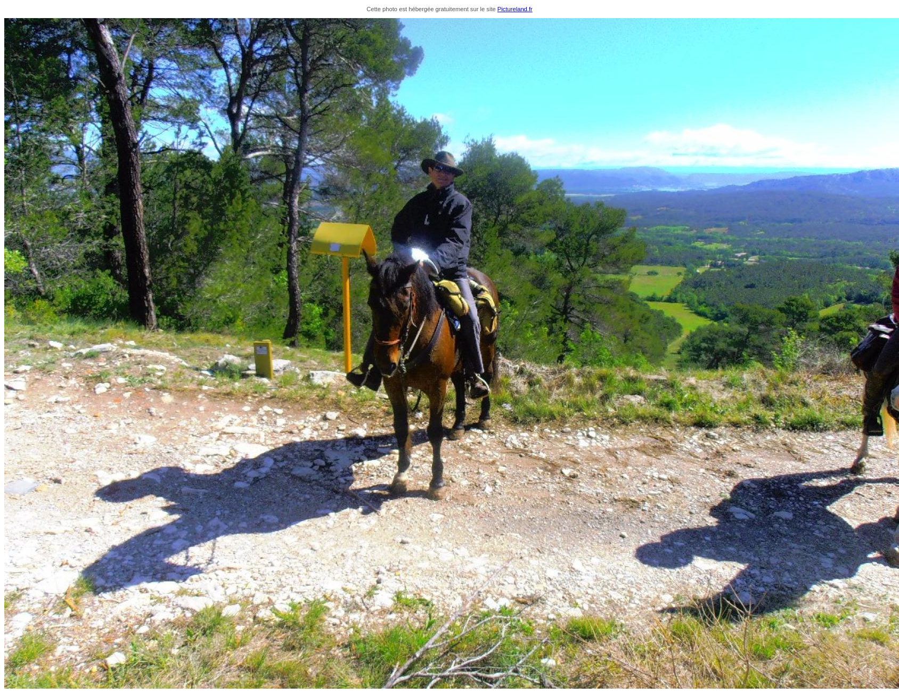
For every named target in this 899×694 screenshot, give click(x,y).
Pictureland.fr (515, 9)
